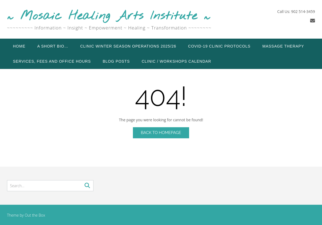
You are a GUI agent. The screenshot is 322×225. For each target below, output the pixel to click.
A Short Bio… (52, 46)
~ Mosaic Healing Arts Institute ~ (108, 16)
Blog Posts (116, 61)
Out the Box (35, 215)
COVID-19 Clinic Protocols (219, 46)
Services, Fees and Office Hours (52, 61)
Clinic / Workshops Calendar (176, 61)
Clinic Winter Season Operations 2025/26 (128, 46)
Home (19, 46)
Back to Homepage (161, 132)
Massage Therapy (283, 46)
